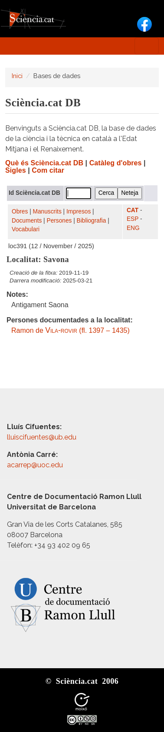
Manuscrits (47, 211)
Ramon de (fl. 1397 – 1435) (70, 330)
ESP (132, 219)
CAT (132, 210)
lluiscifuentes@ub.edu (42, 437)
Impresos (78, 211)
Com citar (48, 170)
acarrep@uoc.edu (35, 465)
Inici (17, 75)
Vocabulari (25, 229)
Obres (20, 211)
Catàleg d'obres (115, 163)
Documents (27, 220)
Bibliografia (91, 220)
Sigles (15, 170)
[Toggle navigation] (146, 46)
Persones (59, 220)
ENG (133, 228)
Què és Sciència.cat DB (44, 163)
